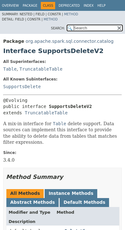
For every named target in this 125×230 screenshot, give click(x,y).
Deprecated (69, 5)
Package (30, 5)
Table (10, 69)
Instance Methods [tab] (70, 193)
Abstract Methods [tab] (32, 202)
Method (71, 14)
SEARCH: (58, 28)
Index (88, 5)
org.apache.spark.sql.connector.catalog (70, 41)
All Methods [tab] (25, 193)
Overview (10, 5)
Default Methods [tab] (84, 202)
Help (102, 5)
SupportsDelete (22, 86)
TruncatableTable (40, 69)
